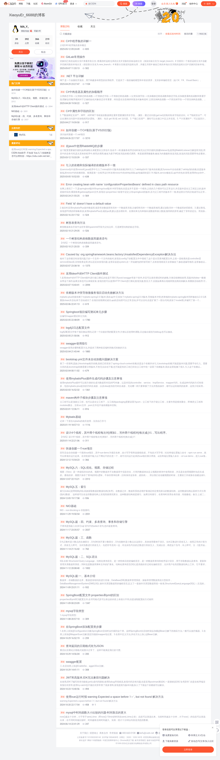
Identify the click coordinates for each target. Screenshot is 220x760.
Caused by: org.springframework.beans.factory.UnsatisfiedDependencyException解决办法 (118, 254)
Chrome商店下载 (127, 740)
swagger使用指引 (73, 343)
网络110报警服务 (94, 740)
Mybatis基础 (70, 416)
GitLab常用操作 (72, 56)
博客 (21, 3)
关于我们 (84, 733)
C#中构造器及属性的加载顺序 (81, 91)
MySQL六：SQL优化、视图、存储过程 (87, 467)
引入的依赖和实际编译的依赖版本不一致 (88, 165)
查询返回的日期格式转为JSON (82, 646)
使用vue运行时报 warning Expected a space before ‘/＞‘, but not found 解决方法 (112, 696)
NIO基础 (68, 506)
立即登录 (188, 749)
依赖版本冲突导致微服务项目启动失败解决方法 (92, 292)
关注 (21, 52)
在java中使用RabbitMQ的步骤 (81, 146)
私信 (43, 52)
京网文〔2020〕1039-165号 (130, 737)
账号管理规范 (140, 740)
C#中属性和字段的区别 (77, 111)
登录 (153, 3)
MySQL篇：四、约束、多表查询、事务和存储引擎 (94, 521)
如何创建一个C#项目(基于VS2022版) (85, 130)
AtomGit (46, 3)
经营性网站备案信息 (151, 737)
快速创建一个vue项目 (76, 448)
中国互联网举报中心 (111, 740)
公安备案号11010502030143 (89, 737)
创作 (209, 3)
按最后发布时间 (172, 34)
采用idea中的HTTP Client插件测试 (84, 273)
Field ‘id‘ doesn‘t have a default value (85, 203)
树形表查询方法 (72, 222)
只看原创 (65, 34)
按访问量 (188, 34)
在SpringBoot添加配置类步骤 (81, 626)
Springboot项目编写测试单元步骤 (83, 311)
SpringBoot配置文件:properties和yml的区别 (89, 595)
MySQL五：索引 (73, 486)
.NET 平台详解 (72, 76)
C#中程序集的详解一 (76, 41)
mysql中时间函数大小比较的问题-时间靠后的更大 (93, 712)
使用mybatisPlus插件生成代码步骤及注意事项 (91, 378)
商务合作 (103, 733)
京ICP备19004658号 (110, 737)
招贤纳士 (94, 733)
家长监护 (82, 740)
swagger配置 (71, 661)
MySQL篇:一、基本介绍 (77, 576)
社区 (35, 3)
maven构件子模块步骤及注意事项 (83, 397)
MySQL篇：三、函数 (76, 537)
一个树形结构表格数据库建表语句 (83, 238)
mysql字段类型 (72, 611)
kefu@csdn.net (147, 733)
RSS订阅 (202, 34)
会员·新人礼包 (169, 3)
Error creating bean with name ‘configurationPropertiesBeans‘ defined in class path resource (119, 184)
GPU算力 (61, 2)
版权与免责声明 (153, 740)
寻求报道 (113, 733)
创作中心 (193, 3)
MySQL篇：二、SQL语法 (78, 556)
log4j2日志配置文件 (75, 327)
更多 (73, 3)
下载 (28, 3)
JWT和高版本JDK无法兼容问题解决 (85, 677)
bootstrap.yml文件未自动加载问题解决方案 (89, 359)
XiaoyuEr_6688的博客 (27, 15)
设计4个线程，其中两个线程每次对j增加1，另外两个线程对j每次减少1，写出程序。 (114, 432)
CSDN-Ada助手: (19, 153)
